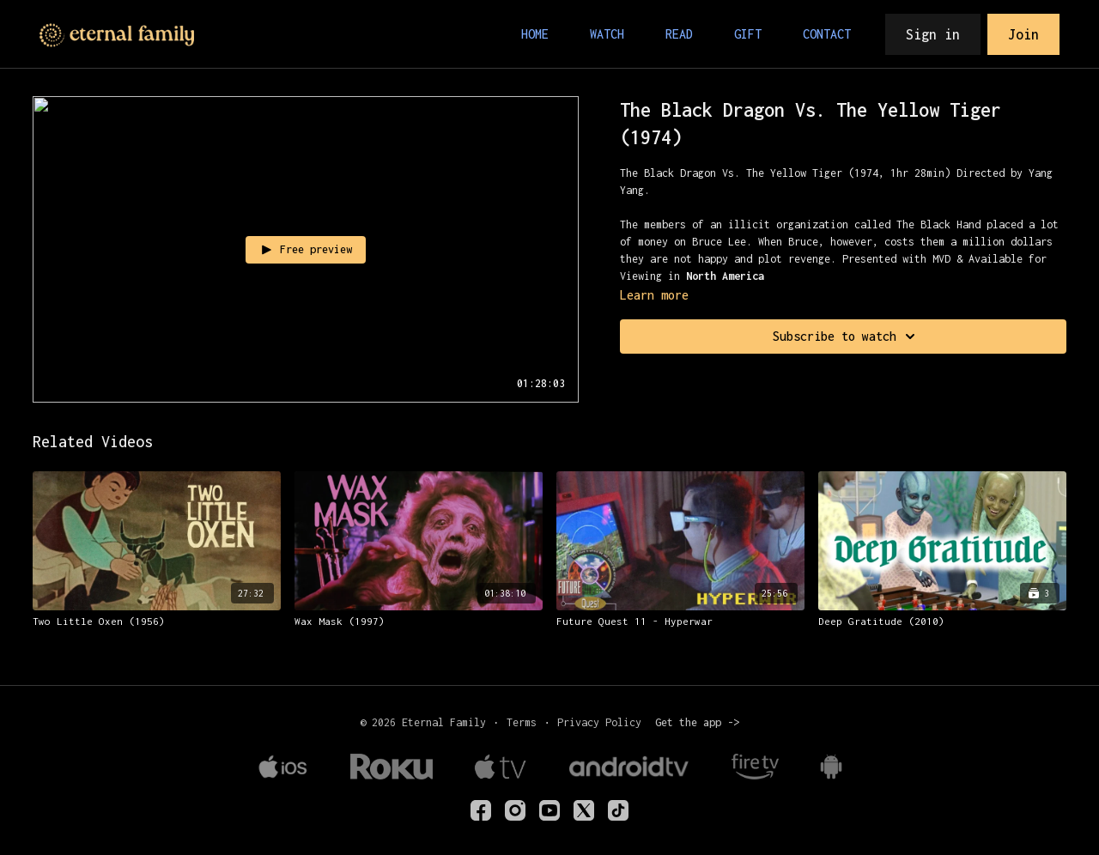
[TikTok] (618, 810)
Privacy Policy (599, 722)
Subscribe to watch (846, 336)
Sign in (933, 34)
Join (1023, 34)
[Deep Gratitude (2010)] (942, 621)
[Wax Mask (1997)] (418, 621)
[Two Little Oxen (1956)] (157, 621)
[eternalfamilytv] (515, 810)
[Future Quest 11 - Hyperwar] (680, 621)
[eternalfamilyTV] (481, 810)
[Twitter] (584, 810)
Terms (522, 722)
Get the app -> (697, 722)
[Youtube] (549, 810)
